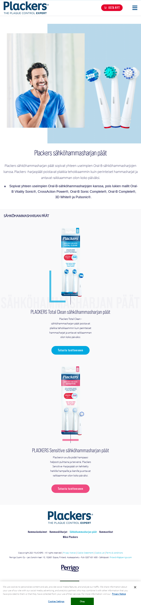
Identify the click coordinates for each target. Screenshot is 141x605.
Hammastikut (106, 531)
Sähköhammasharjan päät (83, 531)
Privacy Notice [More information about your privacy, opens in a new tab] (119, 595)
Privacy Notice (69, 552)
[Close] (135, 589)
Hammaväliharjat (58, 531)
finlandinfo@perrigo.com (121, 557)
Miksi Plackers (70, 537)
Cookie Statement (85, 552)
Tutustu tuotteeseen (70, 350)
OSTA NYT (114, 8)
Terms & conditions (114, 552)
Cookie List (99, 552)
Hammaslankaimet (37, 531)
